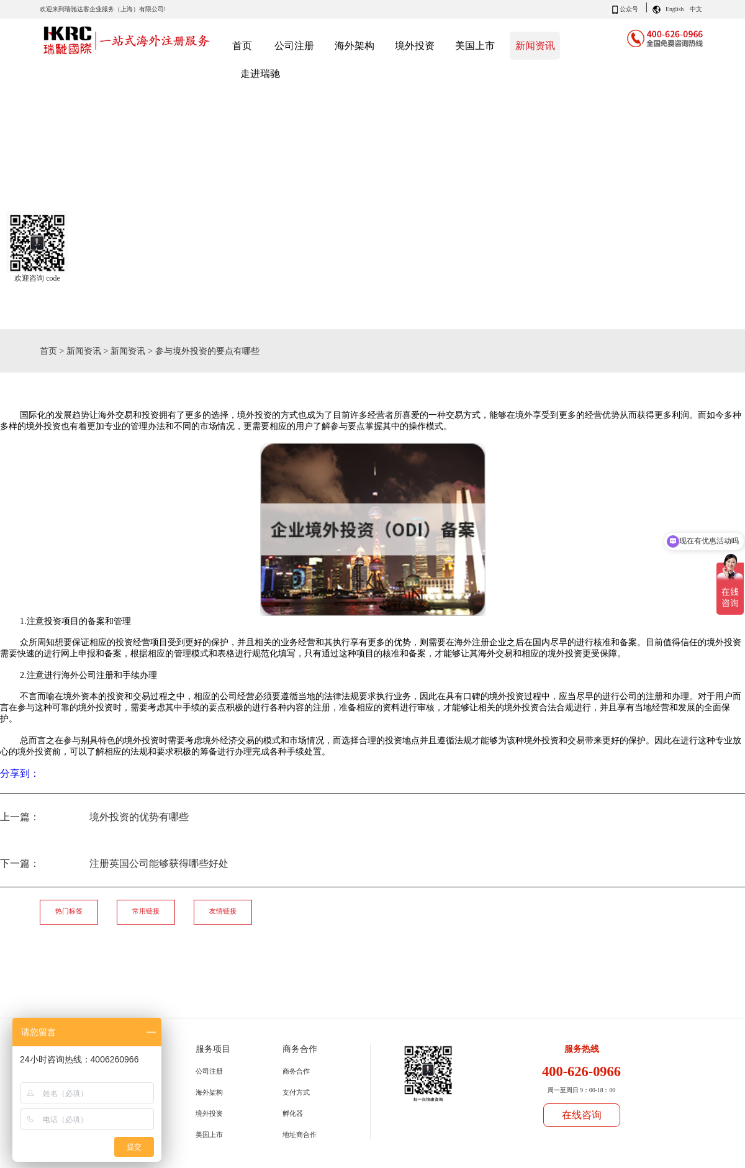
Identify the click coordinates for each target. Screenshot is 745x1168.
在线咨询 (582, 1115)
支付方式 (296, 1092)
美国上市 (209, 1134)
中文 (696, 9)
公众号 (629, 9)
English (675, 9)
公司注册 (209, 1071)
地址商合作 (299, 1134)
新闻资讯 (83, 351)
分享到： (20, 773)
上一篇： (94, 817)
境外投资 (209, 1113)
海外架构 (209, 1092)
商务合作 (296, 1071)
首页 (242, 45)
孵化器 (292, 1113)
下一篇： (114, 863)
